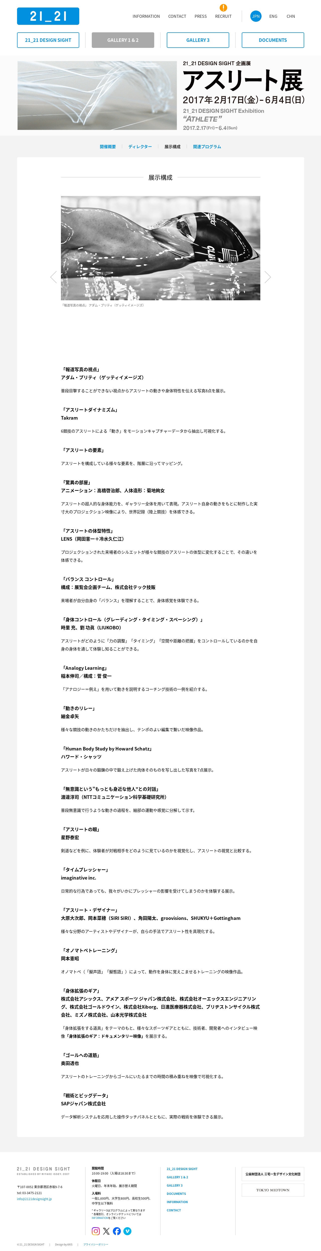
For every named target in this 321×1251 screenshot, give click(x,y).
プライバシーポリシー (95, 1244)
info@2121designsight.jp (34, 1199)
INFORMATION (100, 1218)
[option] (160, 252)
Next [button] (267, 276)
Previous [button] (53, 276)
